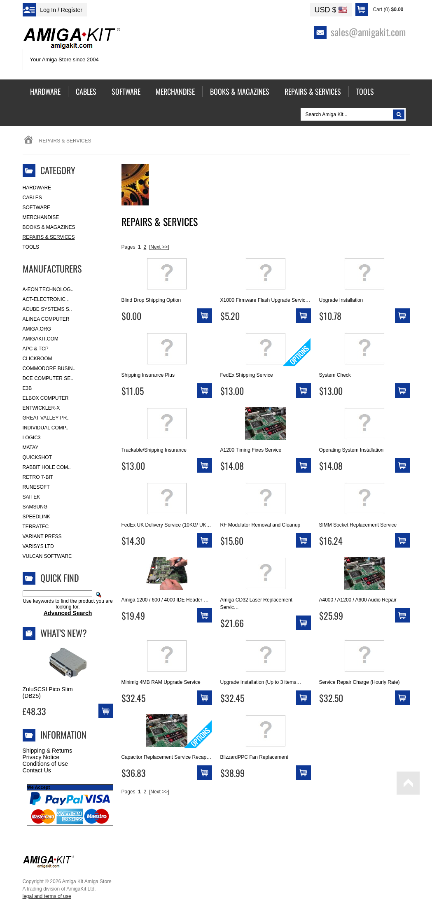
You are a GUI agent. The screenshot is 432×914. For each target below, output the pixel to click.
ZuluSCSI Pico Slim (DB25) (48, 692)
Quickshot (37, 457)
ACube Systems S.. (47, 309)
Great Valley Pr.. (46, 418)
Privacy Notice (41, 757)
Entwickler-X (41, 408)
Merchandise (41, 217)
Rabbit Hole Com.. (47, 467)
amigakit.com (40, 339)
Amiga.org (37, 329)
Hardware (37, 188)
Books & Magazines (49, 227)
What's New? (63, 632)
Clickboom (37, 358)
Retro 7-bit (38, 477)
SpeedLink (36, 517)
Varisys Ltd (38, 546)
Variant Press (42, 536)
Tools (31, 247)
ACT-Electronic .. (46, 299)
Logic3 (32, 438)
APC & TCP (36, 349)
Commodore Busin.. (49, 368)
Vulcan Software (47, 556)
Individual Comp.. (45, 428)
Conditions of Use (45, 763)
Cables (32, 198)
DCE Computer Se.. (48, 378)
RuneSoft (36, 487)
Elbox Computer (46, 398)
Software (37, 207)
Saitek (31, 497)
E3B (27, 388)
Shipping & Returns (47, 750)
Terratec (36, 526)
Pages (128, 247)
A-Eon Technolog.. (48, 289)
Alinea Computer (46, 319)
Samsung (35, 507)
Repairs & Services (49, 237)
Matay (31, 447)
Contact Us (37, 770)
